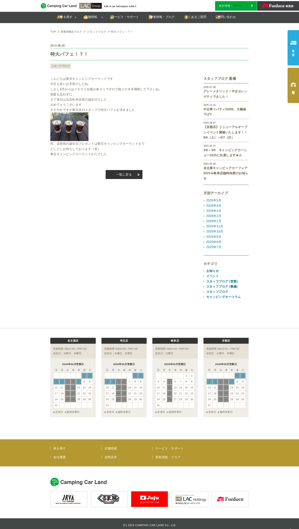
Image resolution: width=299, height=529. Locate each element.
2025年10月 (214, 231)
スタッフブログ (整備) (222, 286)
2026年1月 (214, 221)
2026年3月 (214, 210)
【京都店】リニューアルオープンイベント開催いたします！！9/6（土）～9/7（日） (225, 132)
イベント (212, 276)
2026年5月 (214, 200)
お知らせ (212, 271)
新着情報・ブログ (168, 454)
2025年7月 (214, 247)
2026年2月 (214, 216)
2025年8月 (214, 242)
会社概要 (59, 454)
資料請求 (110, 454)
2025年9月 (214, 236)
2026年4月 (214, 205)
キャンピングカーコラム (223, 296)
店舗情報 (110, 445)
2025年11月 (214, 226)
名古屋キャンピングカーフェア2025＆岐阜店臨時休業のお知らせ (225, 173)
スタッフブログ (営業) (222, 281)
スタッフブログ (60, 66)
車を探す (59, 445)
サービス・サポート (169, 445)
